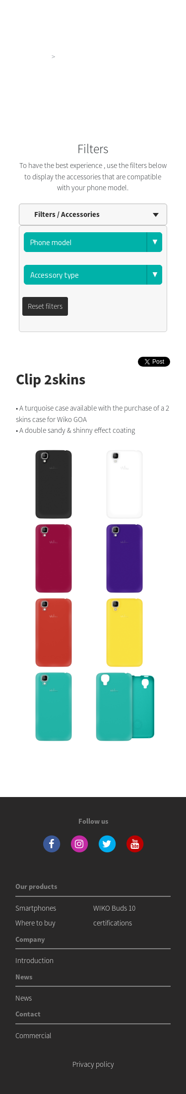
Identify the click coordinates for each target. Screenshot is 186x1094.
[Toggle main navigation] (164, 10)
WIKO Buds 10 (114, 908)
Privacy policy (93, 1064)
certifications (112, 922)
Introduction (34, 960)
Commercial (33, 1035)
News (23, 998)
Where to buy (35, 922)
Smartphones (35, 908)
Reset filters (45, 306)
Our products (27, 56)
